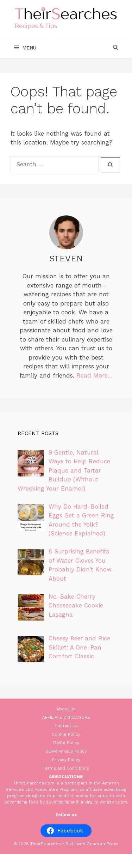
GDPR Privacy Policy (66, 751)
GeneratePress (103, 843)
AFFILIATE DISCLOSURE (66, 717)
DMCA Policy (66, 742)
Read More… (94, 375)
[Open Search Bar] (115, 47)
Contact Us (66, 725)
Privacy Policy (66, 759)
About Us (66, 708)
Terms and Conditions (66, 768)
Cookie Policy (66, 734)
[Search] (110, 165)
